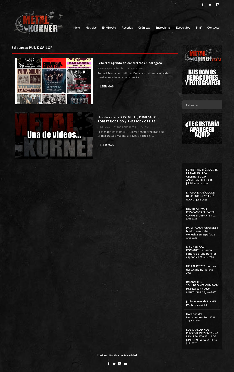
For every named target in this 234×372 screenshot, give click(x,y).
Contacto (213, 27)
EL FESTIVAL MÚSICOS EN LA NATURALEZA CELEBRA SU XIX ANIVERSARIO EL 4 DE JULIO (202, 176)
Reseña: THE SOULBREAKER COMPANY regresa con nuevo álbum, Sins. (202, 287)
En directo (109, 27)
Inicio (76, 27)
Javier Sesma (120, 68)
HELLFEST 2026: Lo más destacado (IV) (201, 267)
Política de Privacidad (123, 355)
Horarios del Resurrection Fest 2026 (200, 315)
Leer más (107, 86)
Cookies (102, 355)
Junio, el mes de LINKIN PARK (201, 303)
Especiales (183, 27)
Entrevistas (162, 27)
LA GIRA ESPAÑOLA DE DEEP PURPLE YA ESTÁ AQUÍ (200, 196)
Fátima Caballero (123, 127)
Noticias (91, 27)
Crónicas (144, 27)
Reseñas (127, 27)
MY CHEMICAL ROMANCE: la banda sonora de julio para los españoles (201, 252)
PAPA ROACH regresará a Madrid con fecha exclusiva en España (202, 231)
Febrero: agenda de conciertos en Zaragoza (130, 63)
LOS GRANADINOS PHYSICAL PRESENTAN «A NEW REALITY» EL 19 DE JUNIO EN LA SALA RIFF (202, 335)
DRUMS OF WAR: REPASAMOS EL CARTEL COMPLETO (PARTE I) (201, 212)
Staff (199, 27)
